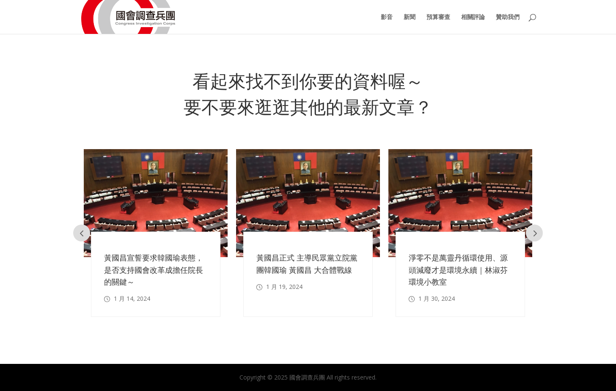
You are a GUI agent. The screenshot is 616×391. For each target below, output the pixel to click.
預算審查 (438, 17)
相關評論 (473, 17)
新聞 (409, 17)
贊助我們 (508, 17)
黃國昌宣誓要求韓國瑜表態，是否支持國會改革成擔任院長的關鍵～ (153, 270)
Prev (81, 233)
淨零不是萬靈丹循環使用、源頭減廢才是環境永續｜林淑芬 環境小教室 (458, 270)
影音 (387, 17)
